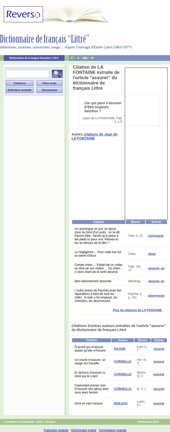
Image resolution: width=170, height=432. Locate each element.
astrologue (155, 236)
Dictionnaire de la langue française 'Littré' (34, 58)
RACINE (120, 349)
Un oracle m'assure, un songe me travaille (90, 361)
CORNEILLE (122, 361)
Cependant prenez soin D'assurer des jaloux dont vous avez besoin (91, 389)
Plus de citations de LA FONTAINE (137, 310)
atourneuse (156, 295)
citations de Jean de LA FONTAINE (94, 136)
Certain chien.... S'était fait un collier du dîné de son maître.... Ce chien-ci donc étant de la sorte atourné (99, 268)
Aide (40, 421)
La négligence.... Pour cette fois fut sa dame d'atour (98, 253)
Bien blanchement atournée (93, 281)
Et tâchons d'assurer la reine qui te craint (90, 374)
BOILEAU (121, 403)
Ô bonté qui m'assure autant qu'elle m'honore (90, 348)
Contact (50, 421)
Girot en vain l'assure (89, 403)
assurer (159, 349)
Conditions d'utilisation (19, 421)
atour (152, 254)
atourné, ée (156, 268)
